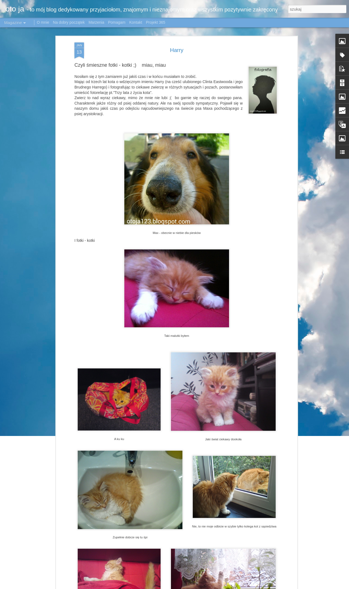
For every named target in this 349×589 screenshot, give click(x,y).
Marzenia (96, 22)
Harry (176, 50)
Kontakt (135, 22)
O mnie (43, 22)
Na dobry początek (69, 22)
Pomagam (116, 22)
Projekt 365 (155, 22)
